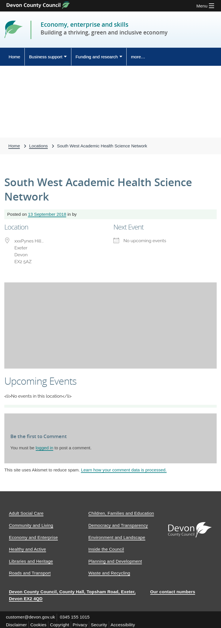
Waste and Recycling (109, 571)
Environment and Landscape (116, 535)
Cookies (41, 622)
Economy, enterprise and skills (87, 24)
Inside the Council (106, 547)
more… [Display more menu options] (138, 56)
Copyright (63, 622)
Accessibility (130, 622)
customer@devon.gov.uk (31, 615)
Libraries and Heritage (31, 559)
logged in (44, 447)
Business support (45, 56)
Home (14, 56)
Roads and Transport (30, 571)
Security (105, 622)
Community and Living (31, 523)
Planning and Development (115, 559)
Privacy (84, 622)
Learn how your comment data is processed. (124, 469)
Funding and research (96, 56)
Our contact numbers (172, 589)
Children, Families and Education (121, 511)
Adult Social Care (26, 511)
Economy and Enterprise (33, 535)
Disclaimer (17, 622)
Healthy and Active (27, 547)
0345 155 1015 (77, 615)
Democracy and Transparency (118, 523)
